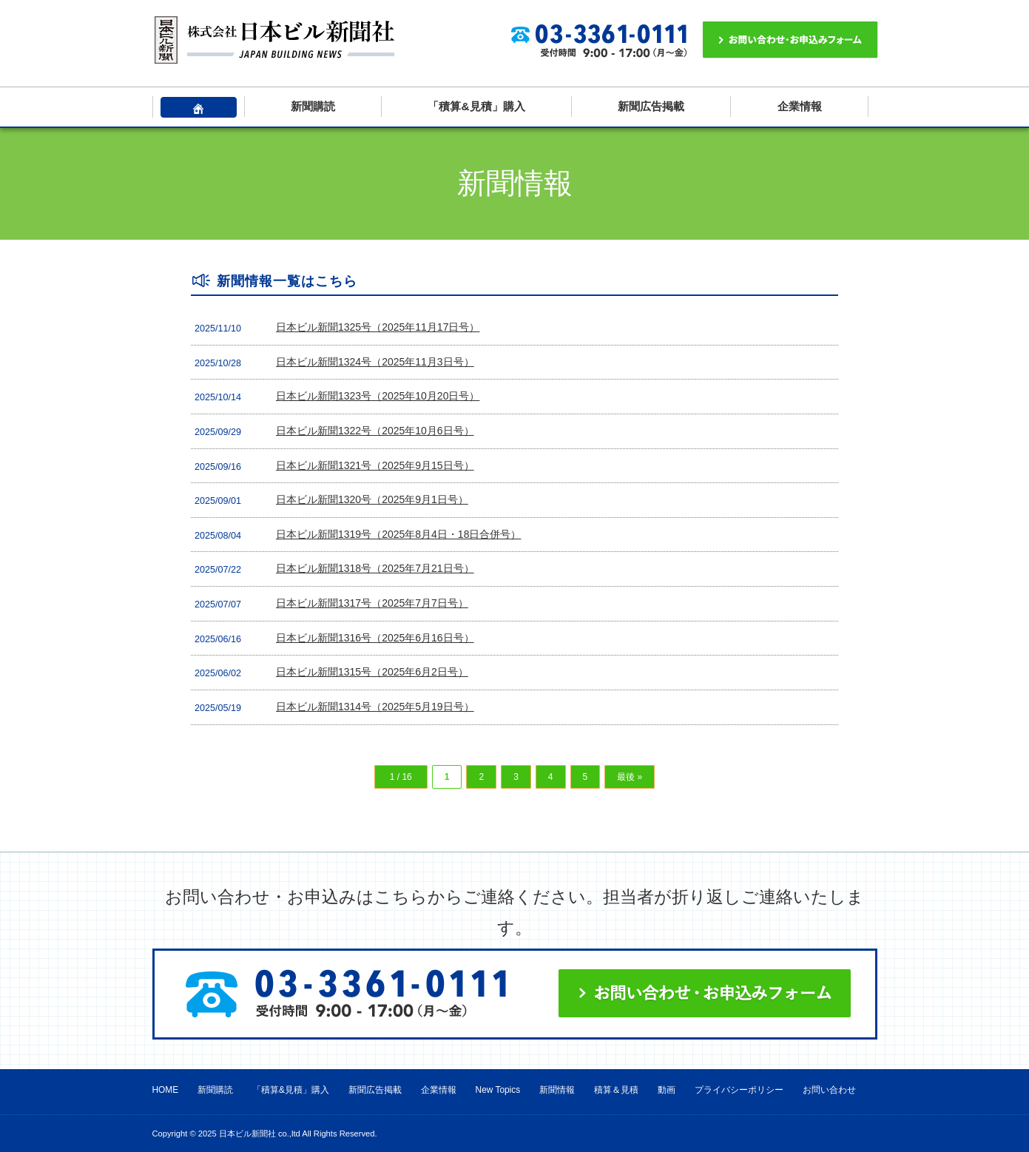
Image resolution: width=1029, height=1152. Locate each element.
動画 (666, 1090)
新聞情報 (557, 1090)
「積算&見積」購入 (476, 106)
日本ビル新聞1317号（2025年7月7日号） (372, 603)
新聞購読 (313, 106)
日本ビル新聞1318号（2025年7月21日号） (375, 568)
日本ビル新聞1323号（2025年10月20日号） (377, 396)
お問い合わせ (829, 1090)
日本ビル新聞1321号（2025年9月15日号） (375, 465)
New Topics (498, 1090)
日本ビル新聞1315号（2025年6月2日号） (372, 672)
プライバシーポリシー (739, 1090)
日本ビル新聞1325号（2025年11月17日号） (377, 327)
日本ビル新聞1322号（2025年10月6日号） (375, 431)
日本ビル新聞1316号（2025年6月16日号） (375, 638)
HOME (165, 1090)
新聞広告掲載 (651, 106)
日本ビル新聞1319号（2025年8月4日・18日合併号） (398, 534)
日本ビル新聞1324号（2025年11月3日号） (375, 362)
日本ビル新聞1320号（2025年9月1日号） (372, 499)
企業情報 (799, 106)
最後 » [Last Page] (629, 777)
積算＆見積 (616, 1090)
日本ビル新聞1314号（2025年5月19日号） (375, 707)
